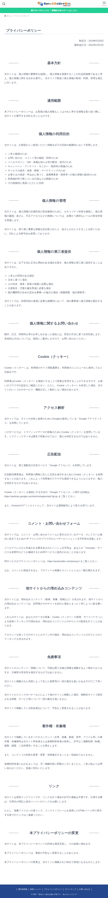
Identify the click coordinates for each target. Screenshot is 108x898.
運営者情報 (22, 889)
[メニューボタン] (104, 4)
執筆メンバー (35, 889)
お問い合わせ (84, 889)
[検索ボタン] (4, 4)
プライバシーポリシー (53, 889)
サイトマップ (70, 889)
